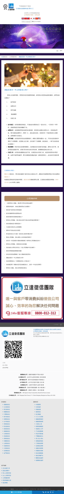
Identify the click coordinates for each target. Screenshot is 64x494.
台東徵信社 (6, 443)
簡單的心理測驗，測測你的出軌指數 (16, 244)
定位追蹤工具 (5, 468)
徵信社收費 (27, 179)
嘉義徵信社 (6, 431)
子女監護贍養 (39, 431)
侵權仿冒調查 (39, 448)
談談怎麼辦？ (5, 470)
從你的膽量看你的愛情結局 (14, 213)
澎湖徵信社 (6, 450)
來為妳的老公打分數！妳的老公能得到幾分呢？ (19, 234)
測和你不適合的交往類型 (13, 230)
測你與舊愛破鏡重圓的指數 (14, 251)
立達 (4, 56)
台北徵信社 (6, 407)
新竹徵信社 (6, 416)
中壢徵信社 (6, 414)
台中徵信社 (6, 421)
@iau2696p (5, 367)
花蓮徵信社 (6, 445)
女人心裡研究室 (6, 475)
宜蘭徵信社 (6, 441)
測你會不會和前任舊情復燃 (14, 210)
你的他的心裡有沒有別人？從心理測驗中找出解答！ (21, 247)
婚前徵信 (38, 411)
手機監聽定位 (39, 436)
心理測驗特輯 (32, 198)
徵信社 (6, 177)
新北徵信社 (6, 409)
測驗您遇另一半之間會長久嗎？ (15, 257)
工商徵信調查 (39, 443)
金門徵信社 (6, 453)
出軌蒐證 (38, 407)
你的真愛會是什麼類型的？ (14, 223)
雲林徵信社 (6, 424)
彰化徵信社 (6, 426)
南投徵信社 (6, 428)
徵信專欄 (4, 482)
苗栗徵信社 (6, 419)
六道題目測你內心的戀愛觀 (14, 227)
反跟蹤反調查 (39, 445)
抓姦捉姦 (38, 409)
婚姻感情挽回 (39, 419)
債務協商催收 (39, 441)
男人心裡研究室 (6, 473)
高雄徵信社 (6, 436)
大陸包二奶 (38, 424)
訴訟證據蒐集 (39, 453)
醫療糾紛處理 (39, 458)
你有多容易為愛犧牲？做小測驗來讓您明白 (18, 254)
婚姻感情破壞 (39, 421)
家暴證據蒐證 (39, 426)
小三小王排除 (39, 416)
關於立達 (7, 174)
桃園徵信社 (6, 411)
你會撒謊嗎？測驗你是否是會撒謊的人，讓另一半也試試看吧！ (24, 264)
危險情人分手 (39, 428)
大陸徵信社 (6, 448)
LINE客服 (16, 492)
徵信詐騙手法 (39, 455)
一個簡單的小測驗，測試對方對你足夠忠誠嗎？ (19, 203)
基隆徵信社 (6, 404)
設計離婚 (38, 414)
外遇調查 (38, 404)
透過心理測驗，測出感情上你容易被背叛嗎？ (19, 237)
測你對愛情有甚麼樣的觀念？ (14, 216)
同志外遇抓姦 (39, 433)
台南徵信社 (6, 433)
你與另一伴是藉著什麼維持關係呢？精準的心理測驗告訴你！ (23, 240)
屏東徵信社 (6, 438)
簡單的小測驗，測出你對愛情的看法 (16, 268)
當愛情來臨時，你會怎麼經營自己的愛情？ (18, 206)
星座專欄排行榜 (6, 480)
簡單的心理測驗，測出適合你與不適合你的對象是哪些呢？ (23, 220)
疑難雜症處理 (39, 460)
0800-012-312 (45, 336)
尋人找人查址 (39, 438)
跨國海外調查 (39, 450)
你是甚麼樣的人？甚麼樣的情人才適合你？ (18, 261)
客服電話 (49, 492)
